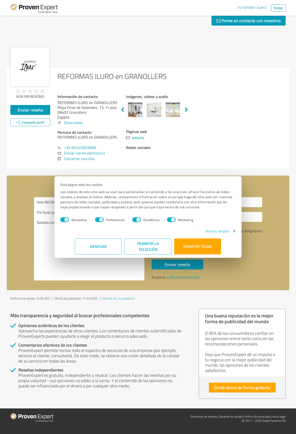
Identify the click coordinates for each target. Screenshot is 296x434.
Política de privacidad (257, 416)
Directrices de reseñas (203, 416)
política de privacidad (183, 277)
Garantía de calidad (230, 416)
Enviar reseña (30, 110)
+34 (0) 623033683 (80, 147)
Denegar (98, 249)
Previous (122, 109)
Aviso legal (279, 416)
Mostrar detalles (203, 233)
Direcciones (73, 122)
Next (186, 109)
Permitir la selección (148, 248)
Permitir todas (197, 249)
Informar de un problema (118, 298)
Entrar (278, 8)
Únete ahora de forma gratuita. (242, 387)
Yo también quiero (252, 7)
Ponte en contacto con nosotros (248, 20)
